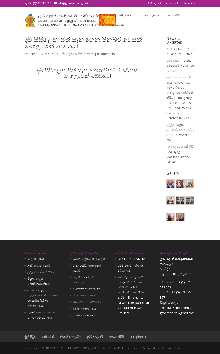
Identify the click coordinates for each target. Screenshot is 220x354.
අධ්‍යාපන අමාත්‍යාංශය (86, 289)
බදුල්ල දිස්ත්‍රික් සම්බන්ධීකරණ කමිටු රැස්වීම (180, 130)
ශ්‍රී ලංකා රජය (36, 259)
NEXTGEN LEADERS (180, 49)
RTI (97, 25)
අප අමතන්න (173, 3)
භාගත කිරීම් (172, 15)
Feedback (190, 3)
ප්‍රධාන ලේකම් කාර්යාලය (89, 259)
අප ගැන (150, 15)
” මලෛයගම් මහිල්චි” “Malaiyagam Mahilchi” (180, 152)
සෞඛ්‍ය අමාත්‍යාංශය (85, 315)
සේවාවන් (48, 336)
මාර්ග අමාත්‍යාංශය (84, 309)
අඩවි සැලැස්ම (154, 3)
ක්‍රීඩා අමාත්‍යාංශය (84, 295)
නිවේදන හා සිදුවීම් (73, 54)
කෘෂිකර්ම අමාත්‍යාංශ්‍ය (87, 302)
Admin (33, 54)
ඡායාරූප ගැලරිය (70, 336)
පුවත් (90, 54)
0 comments (106, 54)
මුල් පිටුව (100, 15)
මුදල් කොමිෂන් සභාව (42, 272)
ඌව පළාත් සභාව (39, 265)
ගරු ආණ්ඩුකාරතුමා (123, 15)
